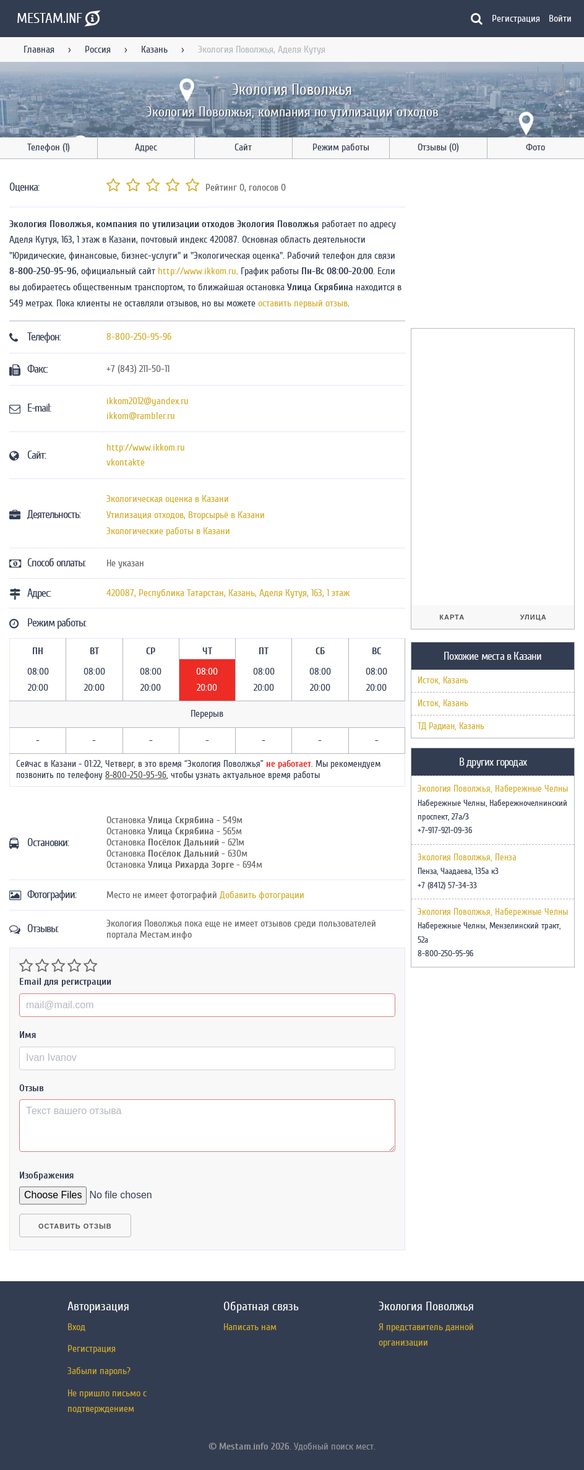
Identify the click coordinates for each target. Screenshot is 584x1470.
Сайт (243, 147)
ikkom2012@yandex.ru (147, 401)
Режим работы (340, 147)
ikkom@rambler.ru (140, 416)
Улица (533, 617)
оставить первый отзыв (303, 303)
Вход (76, 1327)
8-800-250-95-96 (138, 336)
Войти (560, 18)
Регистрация (516, 18)
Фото (535, 147)
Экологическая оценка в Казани (167, 498)
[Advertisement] (497, 245)
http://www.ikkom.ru (197, 271)
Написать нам (250, 1327)
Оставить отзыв (75, 1226)
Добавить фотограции (262, 895)
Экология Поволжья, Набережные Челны (493, 789)
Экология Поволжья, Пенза (467, 858)
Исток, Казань (443, 680)
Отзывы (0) (438, 147)
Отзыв (31, 1088)
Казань (154, 49)
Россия (98, 49)
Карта (452, 617)
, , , (228, 593)
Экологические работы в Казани (168, 531)
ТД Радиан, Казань (451, 726)
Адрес (146, 147)
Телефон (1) (48, 147)
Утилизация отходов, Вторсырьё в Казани (185, 515)
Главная (39, 49)
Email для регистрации (65, 981)
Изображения (46, 1175)
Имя (27, 1034)
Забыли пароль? (99, 1371)
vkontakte (125, 462)
